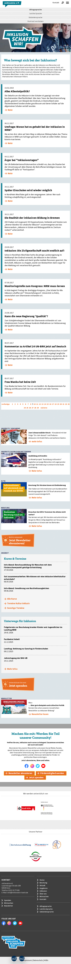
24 (25, 408)
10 (35, 404)
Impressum (27, 960)
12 (40, 404)
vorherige (5, 404)
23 (69, 404)
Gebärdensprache (35, 17)
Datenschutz (38, 960)
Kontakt (56, 2)
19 (58, 404)
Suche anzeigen (62, 2)
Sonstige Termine (15, 608)
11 (37, 404)
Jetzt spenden (36, 777)
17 (53, 404)
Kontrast (35, 21)
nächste (44, 408)
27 (32, 408)
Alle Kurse (12, 598)
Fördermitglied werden (52, 773)
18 (55, 404)
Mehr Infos (12, 669)
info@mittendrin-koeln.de (17, 892)
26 (30, 408)
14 (45, 404)
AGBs (46, 960)
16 (50, 404)
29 (38, 408)
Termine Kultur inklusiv (18, 603)
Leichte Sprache (35, 13)
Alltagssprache (35, 9)
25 (27, 408)
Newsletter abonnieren (20, 773)
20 (61, 404)
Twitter (38, 766)
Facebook (27, 766)
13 (42, 404)
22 (66, 404)
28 (35, 408)
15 (48, 404)
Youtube (44, 766)
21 (63, 404)
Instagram (32, 766)
